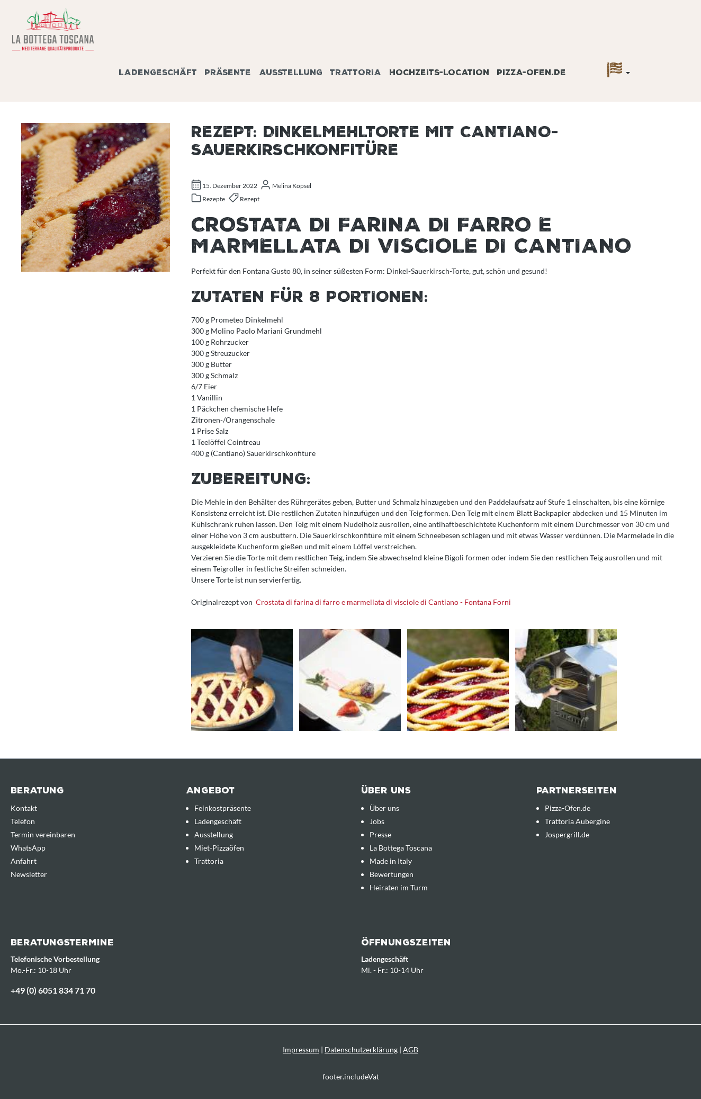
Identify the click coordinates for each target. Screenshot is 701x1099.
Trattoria (208, 860)
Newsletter (29, 874)
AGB (410, 1049)
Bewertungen (392, 874)
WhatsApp (28, 847)
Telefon (23, 821)
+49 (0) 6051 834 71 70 (53, 990)
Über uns (384, 807)
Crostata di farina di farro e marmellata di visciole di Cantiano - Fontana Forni (383, 601)
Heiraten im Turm (399, 887)
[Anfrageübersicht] (677, 59)
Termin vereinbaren (43, 834)
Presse (380, 834)
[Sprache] (618, 72)
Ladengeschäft (217, 821)
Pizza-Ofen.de (567, 807)
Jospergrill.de (567, 834)
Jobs (377, 821)
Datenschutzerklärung (361, 1049)
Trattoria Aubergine (577, 821)
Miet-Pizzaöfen (219, 847)
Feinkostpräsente (222, 807)
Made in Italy (391, 860)
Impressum (301, 1049)
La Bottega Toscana (401, 847)
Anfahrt (24, 860)
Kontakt (24, 807)
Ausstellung (213, 834)
